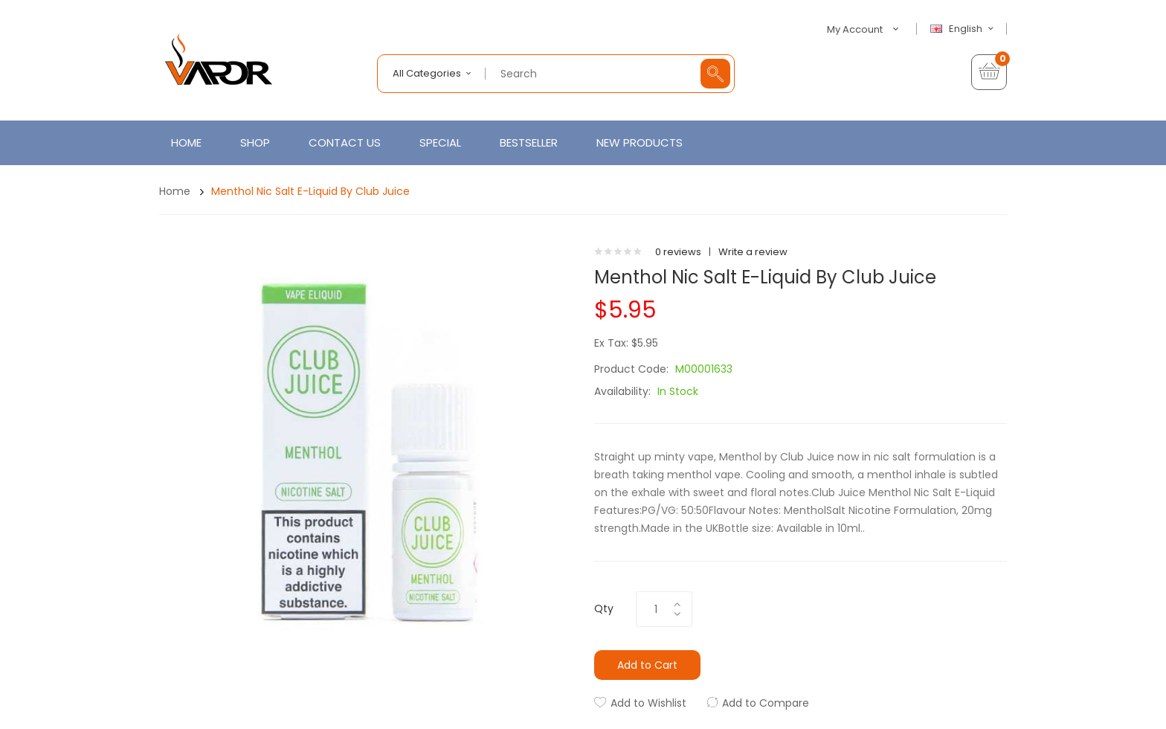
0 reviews (678, 252)
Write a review (752, 252)
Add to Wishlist (648, 703)
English (963, 29)
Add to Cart (647, 665)
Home (174, 191)
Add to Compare (765, 703)
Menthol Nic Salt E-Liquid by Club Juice (310, 191)
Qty (603, 608)
